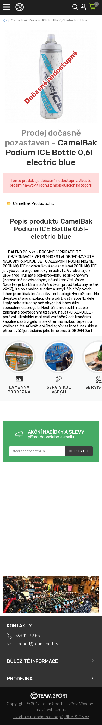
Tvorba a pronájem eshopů (38, 716)
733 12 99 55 (27, 635)
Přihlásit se (83, 6)
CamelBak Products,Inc (33, 203)
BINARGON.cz (76, 716)
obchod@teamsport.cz (37, 643)
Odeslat (76, 451)
